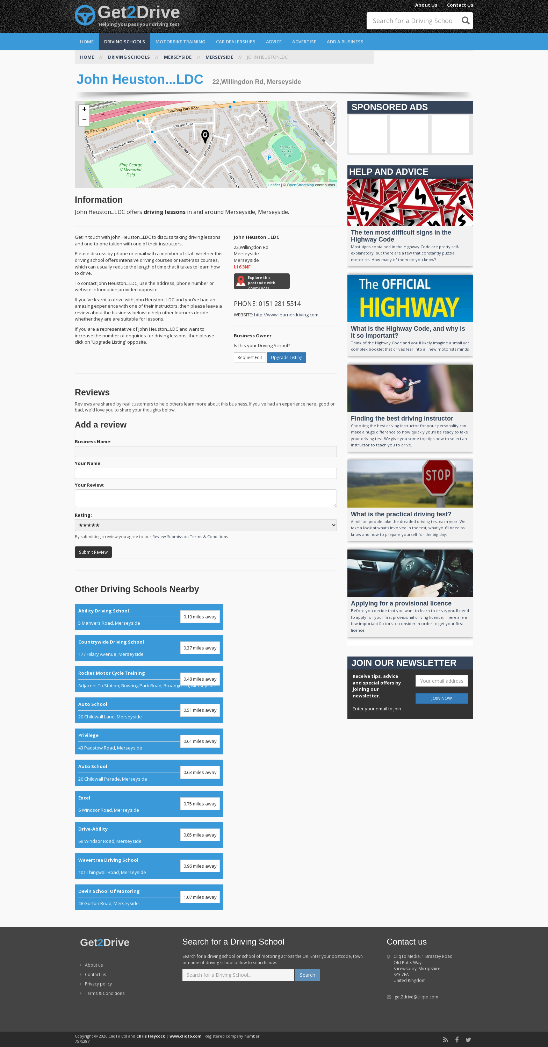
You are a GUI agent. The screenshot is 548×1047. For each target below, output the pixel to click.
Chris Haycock (150, 1036)
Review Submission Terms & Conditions (190, 536)
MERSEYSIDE (178, 57)
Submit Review (93, 552)
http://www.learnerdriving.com (286, 314)
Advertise (304, 41)
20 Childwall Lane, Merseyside (149, 710)
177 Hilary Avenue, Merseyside (149, 648)
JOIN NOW (442, 698)
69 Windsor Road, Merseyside (149, 835)
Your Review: (206, 494)
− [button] (84, 120)
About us (91, 965)
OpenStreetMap (300, 185)
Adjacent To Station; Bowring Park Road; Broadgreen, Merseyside (149, 679)
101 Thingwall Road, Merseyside (149, 866)
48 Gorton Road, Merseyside (149, 897)
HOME (87, 57)
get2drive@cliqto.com (416, 997)
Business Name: (206, 447)
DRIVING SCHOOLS (129, 57)
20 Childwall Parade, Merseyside (149, 772)
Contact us (93, 974)
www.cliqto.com (185, 1036)
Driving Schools (124, 41)
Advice (274, 41)
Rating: (206, 521)
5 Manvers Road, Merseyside (149, 617)
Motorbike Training (181, 41)
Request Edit (250, 357)
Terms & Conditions (102, 993)
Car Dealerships (235, 41)
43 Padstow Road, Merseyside (149, 741)
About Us (426, 5)
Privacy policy (96, 984)
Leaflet (274, 185)
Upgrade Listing (286, 357)
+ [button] (84, 110)
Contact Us (460, 5)
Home (87, 41)
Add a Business (345, 41)
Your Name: (206, 469)
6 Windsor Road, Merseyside (149, 804)
